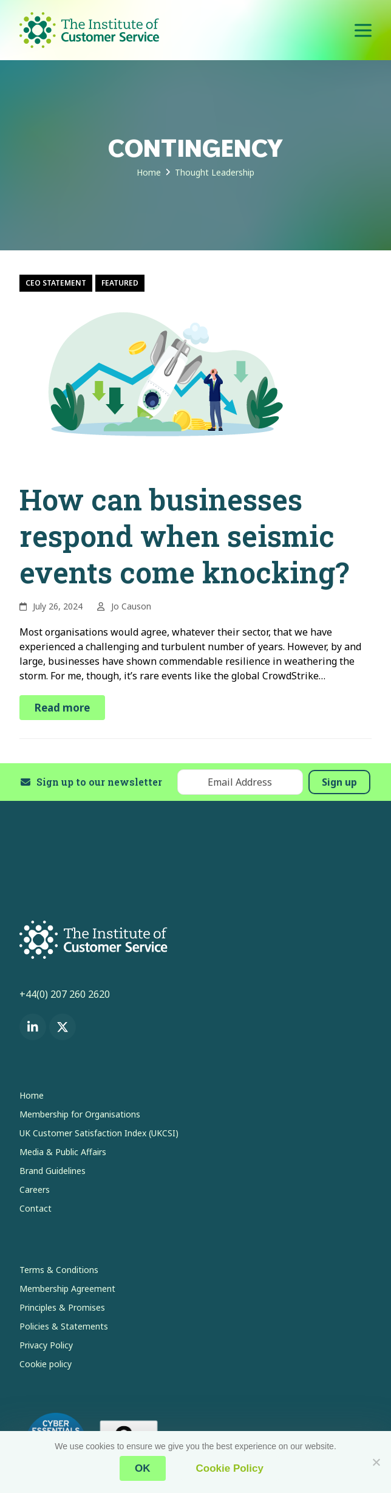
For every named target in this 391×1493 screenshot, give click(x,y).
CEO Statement (55, 283)
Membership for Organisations (79, 1114)
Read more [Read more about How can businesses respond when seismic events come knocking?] (62, 708)
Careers (34, 1189)
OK (143, 1468)
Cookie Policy (230, 1468)
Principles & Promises (62, 1307)
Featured (119, 283)
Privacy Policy (46, 1345)
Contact (35, 1208)
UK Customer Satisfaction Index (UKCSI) (98, 1133)
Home (31, 1095)
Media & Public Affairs (62, 1152)
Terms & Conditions (58, 1269)
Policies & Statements (63, 1326)
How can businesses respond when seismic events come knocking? (184, 535)
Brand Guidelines (52, 1170)
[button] (363, 30)
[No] (376, 1462)
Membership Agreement (67, 1288)
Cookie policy (45, 1364)
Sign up (339, 782)
